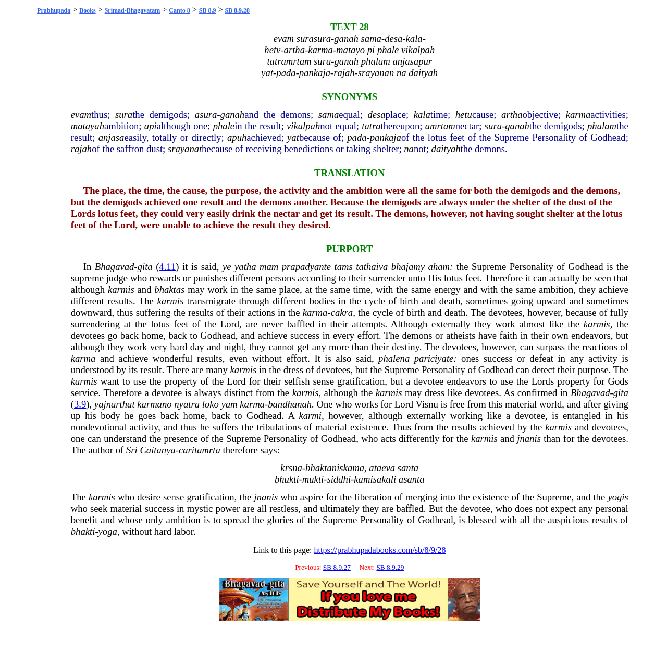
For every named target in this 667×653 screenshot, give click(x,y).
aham (439, 266)
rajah (81, 148)
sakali (385, 479)
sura (123, 114)
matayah (87, 125)
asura (206, 114)
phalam (601, 125)
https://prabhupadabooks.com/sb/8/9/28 (380, 550)
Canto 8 (179, 10)
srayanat (185, 148)
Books (87, 10)
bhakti (83, 531)
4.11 (167, 266)
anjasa (111, 137)
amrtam (440, 125)
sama (328, 114)
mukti (313, 479)
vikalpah (303, 125)
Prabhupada (53, 10)
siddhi (339, 479)
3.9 (80, 404)
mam (269, 266)
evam (81, 114)
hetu (463, 114)
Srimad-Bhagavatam (132, 10)
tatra (371, 125)
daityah (446, 148)
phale (223, 125)
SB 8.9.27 (337, 567)
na (409, 148)
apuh (236, 137)
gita (145, 266)
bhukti (287, 479)
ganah (232, 114)
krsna (291, 467)
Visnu (426, 404)
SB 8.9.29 (390, 567)
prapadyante (306, 266)
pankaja (385, 137)
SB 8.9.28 (237, 10)
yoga (107, 531)
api (150, 125)
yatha (245, 266)
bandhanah (290, 404)
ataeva (382, 467)
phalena (394, 358)
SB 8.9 (207, 10)
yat (293, 137)
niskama (348, 467)
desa (376, 114)
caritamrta (199, 450)
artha (511, 114)
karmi (310, 415)
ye (227, 266)
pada (356, 137)
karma (578, 114)
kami (363, 479)
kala (422, 114)
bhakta (318, 467)
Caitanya (157, 450)
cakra (342, 312)
